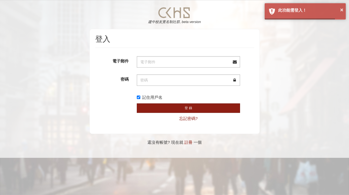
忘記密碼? (188, 117)
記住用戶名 (149, 97)
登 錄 (188, 107)
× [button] (341, 10)
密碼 (125, 78)
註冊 (188, 141)
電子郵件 (120, 60)
